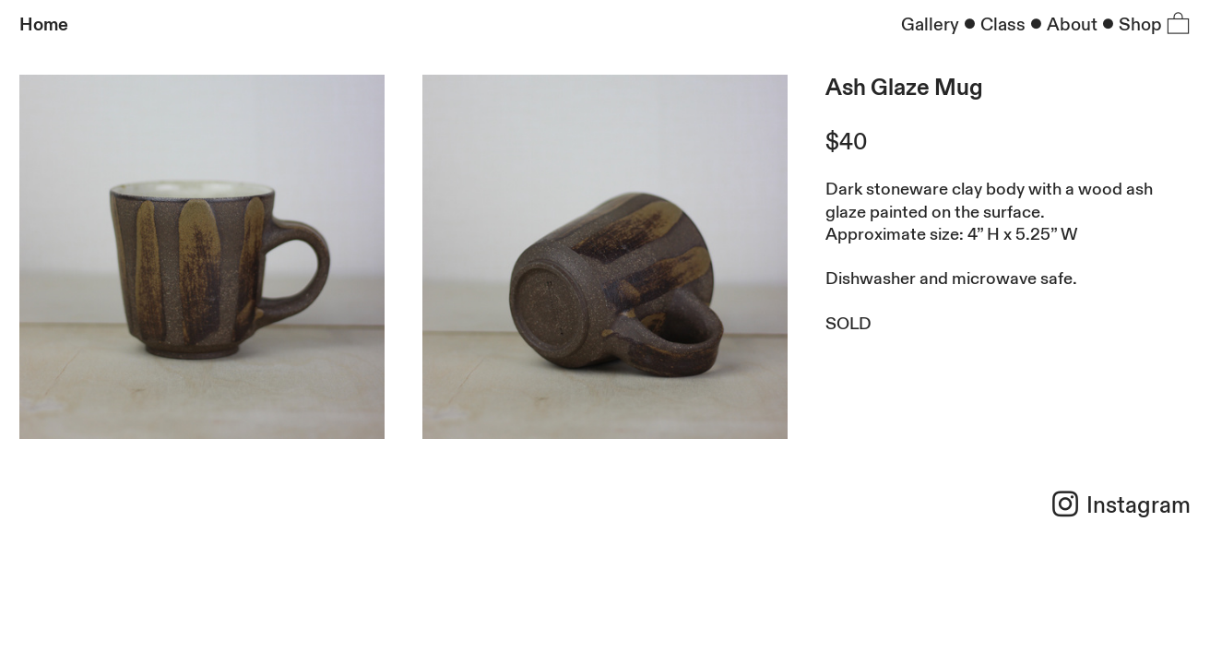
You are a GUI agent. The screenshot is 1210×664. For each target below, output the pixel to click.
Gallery (930, 25)
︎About (1061, 25)
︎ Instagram (1120, 506)
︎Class (992, 25)
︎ (1178, 25)
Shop (1140, 25)
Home (43, 25)
